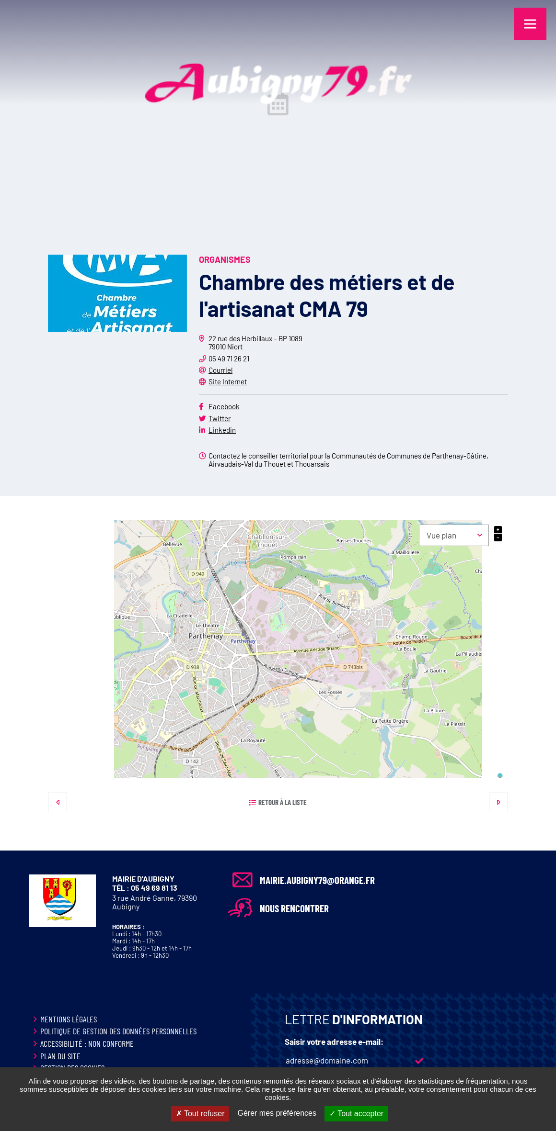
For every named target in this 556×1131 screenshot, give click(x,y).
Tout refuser (200, 1113)
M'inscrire (419, 1061)
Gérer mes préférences (276, 1113)
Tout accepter (356, 1113)
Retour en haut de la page (532, 850)
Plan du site (60, 1056)
